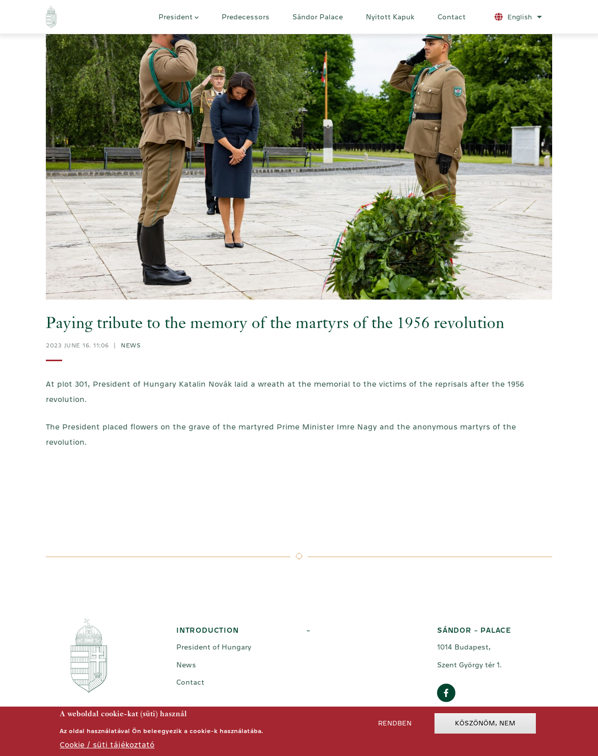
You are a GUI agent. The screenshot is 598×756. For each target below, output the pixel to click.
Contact (452, 16)
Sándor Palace (317, 16)
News (131, 345)
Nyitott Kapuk (390, 16)
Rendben (395, 724)
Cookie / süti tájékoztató (107, 746)
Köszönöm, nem (485, 724)
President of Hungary (213, 647)
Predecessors (245, 16)
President (178, 18)
